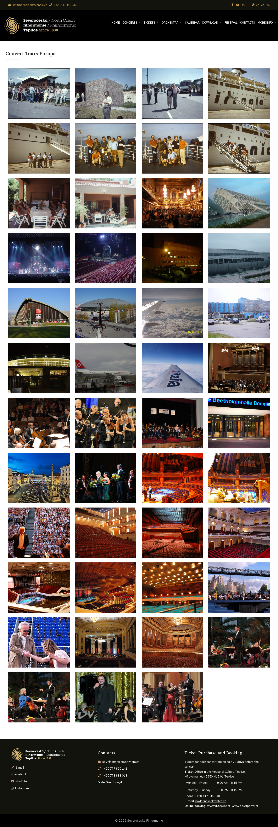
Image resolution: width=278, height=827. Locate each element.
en (262, 5)
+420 (112, 768)
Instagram (20, 788)
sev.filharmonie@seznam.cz (27, 5)
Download (210, 22)
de (268, 5)
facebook (19, 774)
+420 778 (112, 775)
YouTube (19, 781)
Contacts (247, 22)
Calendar (192, 22)
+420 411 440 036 (62, 5)
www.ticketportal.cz (245, 806)
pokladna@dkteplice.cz (210, 801)
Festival (231, 22)
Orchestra (170, 22)
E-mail (17, 767)
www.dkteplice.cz (219, 806)
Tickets (149, 22)
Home (116, 22)
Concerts (129, 22)
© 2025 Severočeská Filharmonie (139, 820)
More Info (265, 22)
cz (257, 5)
